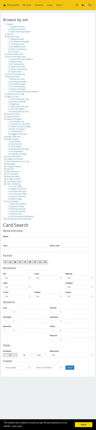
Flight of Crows (13, 96)
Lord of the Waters (18, 211)
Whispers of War (17, 206)
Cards (49, 5)
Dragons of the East (15, 159)
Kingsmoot (14, 104)
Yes (10, 355)
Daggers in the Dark (18, 134)
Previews (7, 351)
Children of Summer (18, 189)
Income (53, 308)
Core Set (10, 34)
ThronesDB (11, 4)
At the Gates (15, 141)
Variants (10, 24)
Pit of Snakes (15, 146)
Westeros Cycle (13, 36)
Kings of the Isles (14, 136)
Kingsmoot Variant (18, 29)
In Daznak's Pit (16, 131)
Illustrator (54, 351)
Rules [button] (59, 5)
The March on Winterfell (20, 124)
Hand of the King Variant (20, 31)
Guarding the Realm (18, 81)
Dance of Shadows (14, 119)
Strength (7, 317)
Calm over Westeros (18, 49)
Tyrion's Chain (16, 71)
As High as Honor (14, 179)
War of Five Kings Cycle (16, 56)
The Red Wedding (17, 86)
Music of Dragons (17, 129)
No (24, 355)
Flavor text (55, 245)
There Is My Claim (17, 66)
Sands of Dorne (13, 116)
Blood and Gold (13, 76)
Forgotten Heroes (14, 166)
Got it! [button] (83, 425)
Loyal (36, 274)
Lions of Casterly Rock (16, 74)
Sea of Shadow (13, 201)
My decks (27, 5)
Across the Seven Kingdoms (21, 59)
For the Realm (12, 174)
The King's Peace (17, 44)
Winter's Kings (16, 199)
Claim (52, 326)
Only (39, 355)
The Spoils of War (14, 181)
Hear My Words (13, 171)
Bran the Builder (13, 176)
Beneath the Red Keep (19, 149)
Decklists (39, 5)
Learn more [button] (17, 426)
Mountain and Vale (18, 209)
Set (4, 274)
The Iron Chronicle (17, 196)
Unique (37, 292)
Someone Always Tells (19, 111)
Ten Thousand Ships (18, 194)
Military (69, 274)
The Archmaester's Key (19, 99)
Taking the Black (17, 39)
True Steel (14, 51)
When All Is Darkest (18, 204)
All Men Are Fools (17, 79)
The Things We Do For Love (18, 161)
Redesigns (11, 164)
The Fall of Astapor (18, 84)
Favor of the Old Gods (19, 106)
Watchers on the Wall (15, 94)
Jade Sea (10, 169)
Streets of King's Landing (20, 126)
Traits (5, 292)
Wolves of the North (15, 54)
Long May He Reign (18, 154)
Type (5, 283)
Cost (5, 308)
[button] (77, 5)
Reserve (53, 335)
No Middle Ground (17, 46)
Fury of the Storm (14, 156)
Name (5, 236)
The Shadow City (17, 121)
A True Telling (16, 186)
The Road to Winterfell (19, 41)
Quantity (7, 326)
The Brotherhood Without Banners (24, 91)
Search (70, 367)
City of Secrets (16, 144)
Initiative (54, 317)
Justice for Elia (16, 214)
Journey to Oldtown (18, 101)
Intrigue (69, 283)
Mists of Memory (14, 184)
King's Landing (12, 139)
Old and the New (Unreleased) (19, 219)
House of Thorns (13, 114)
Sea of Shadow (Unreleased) (22, 216)
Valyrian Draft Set (17, 26)
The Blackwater (16, 151)
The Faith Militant (17, 109)
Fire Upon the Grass (18, 191)
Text (5, 245)
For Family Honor (17, 64)
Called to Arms (16, 61)
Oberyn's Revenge (17, 89)
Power (68, 292)
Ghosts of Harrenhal (18, 69)
